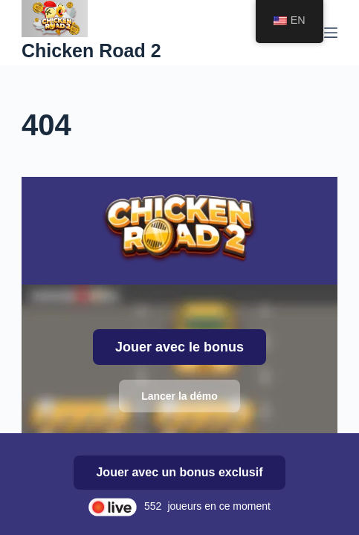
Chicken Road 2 (91, 50)
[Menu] (330, 32)
